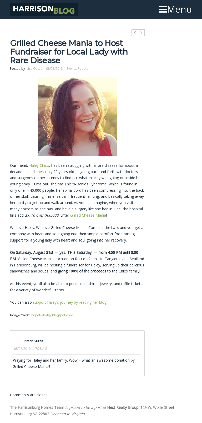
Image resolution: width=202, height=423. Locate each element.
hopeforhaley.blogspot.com (52, 315)
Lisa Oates (34, 68)
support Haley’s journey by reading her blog (70, 302)
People (83, 68)
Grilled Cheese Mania (88, 215)
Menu (175, 9)
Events (71, 68)
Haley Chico (39, 165)
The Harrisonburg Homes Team (37, 407)
